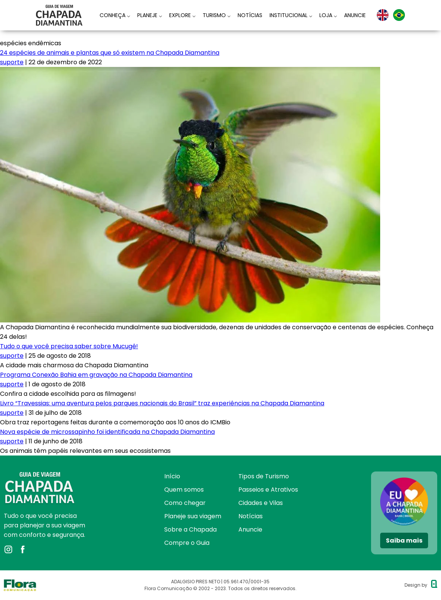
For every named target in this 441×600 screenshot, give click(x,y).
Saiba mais (404, 540)
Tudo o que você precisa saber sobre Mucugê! (69, 346)
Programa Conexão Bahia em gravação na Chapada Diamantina (96, 374)
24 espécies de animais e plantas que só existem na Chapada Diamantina (109, 52)
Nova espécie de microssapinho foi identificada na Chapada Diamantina (107, 431)
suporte (12, 62)
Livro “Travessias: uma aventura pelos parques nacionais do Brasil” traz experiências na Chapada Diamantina (162, 403)
